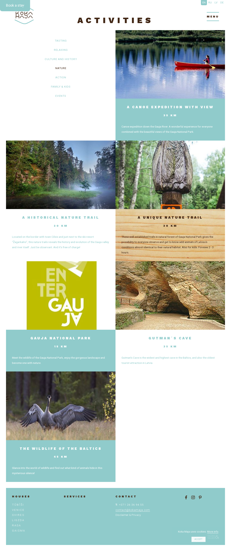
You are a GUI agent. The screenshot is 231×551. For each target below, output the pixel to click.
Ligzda (18, 520)
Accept (199, 539)
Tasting (61, 40)
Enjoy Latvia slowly (24, 15)
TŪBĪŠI (18, 504)
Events (60, 95)
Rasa (16, 525)
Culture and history (61, 59)
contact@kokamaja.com (133, 509)
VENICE (18, 509)
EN (204, 2)
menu (213, 16)
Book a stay (15, 5)
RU (210, 2)
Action (60, 77)
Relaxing (61, 49)
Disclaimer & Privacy (128, 514)
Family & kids (61, 86)
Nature (60, 68)
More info (212, 531)
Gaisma (18, 530)
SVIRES (18, 514)
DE (222, 2)
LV (216, 2)
